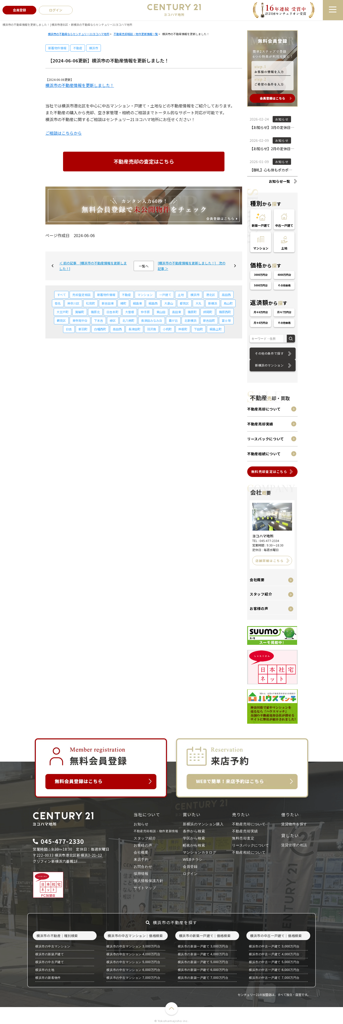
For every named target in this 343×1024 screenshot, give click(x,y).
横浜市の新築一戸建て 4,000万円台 (203, 954)
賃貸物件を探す (294, 824)
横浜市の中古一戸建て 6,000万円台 (274, 970)
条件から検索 (194, 831)
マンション (145, 294)
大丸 (198, 303)
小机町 (167, 329)
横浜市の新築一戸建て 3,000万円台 (203, 946)
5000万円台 (261, 285)
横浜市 (93, 48)
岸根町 (182, 329)
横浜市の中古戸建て (49, 962)
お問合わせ (143, 866)
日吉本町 (112, 312)
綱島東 (137, 303)
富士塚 (226, 320)
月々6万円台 (261, 312)
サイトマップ (145, 888)
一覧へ (144, 266)
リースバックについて (265, 438)
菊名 (58, 303)
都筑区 (184, 303)
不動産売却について (263, 409)
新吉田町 (209, 320)
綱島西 (153, 303)
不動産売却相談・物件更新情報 (156, 831)
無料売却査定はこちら (269, 471)
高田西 (226, 294)
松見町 (90, 303)
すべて (61, 294)
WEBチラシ (193, 859)
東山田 (160, 312)
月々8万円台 (261, 323)
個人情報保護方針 (148, 881)
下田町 (198, 329)
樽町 (123, 303)
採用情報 (141, 874)
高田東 (176, 312)
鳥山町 (228, 303)
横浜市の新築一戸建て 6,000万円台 (203, 970)
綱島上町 (216, 329)
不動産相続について (263, 453)
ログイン (190, 874)
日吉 (69, 329)
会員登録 (190, 866)
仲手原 (145, 312)
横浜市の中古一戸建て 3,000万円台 (274, 946)
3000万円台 (261, 275)
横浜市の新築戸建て (49, 954)
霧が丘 (173, 320)
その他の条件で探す (269, 353)
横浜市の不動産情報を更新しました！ (79, 85)
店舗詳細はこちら (269, 560)
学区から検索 (194, 838)
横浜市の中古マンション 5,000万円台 (133, 962)
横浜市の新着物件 (48, 978)
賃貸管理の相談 (294, 845)
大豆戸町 (62, 312)
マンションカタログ (199, 852)
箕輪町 (79, 312)
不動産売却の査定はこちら (143, 161)
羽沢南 (151, 329)
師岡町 (207, 312)
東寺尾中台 (80, 320)
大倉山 (168, 303)
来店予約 (141, 859)
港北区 (210, 294)
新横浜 (212, 303)
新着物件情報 (57, 48)
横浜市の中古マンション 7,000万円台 (133, 978)
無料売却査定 (243, 838)
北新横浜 (190, 320)
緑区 (113, 320)
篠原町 (192, 312)
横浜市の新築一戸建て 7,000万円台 (203, 978)
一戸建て (165, 294)
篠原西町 (225, 312)
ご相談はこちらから (63, 133)
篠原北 (95, 312)
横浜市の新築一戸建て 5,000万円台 (203, 962)
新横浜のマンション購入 (203, 824)
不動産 (77, 48)
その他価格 (284, 285)
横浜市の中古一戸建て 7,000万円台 (274, 978)
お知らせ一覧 (279, 181)
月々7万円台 (284, 312)
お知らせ (141, 824)
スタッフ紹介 (261, 594)
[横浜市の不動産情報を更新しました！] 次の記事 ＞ (191, 266)
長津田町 (134, 329)
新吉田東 (108, 303)
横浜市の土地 (44, 970)
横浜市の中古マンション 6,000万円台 (133, 970)
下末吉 (98, 320)
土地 (181, 294)
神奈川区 (73, 303)
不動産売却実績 (260, 423)
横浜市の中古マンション (52, 946)
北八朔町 (128, 320)
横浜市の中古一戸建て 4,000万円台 (274, 954)
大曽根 (129, 312)
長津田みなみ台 (151, 320)
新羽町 (83, 329)
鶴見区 (61, 320)
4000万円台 (284, 275)
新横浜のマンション (269, 365)
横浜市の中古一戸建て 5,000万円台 (274, 962)
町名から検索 (194, 845)
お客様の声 (259, 608)
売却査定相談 (81, 294)
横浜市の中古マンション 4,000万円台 (133, 954)
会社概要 (257, 579)
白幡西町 (100, 329)
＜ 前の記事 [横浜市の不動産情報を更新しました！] (93, 266)
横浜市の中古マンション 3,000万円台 (133, 946)
